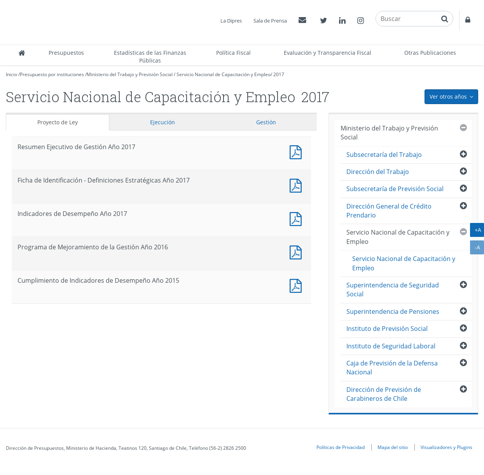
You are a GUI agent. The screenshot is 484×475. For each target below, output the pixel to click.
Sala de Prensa (270, 20)
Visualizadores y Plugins (446, 447)
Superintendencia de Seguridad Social (392, 289)
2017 (278, 74)
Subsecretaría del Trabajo (384, 154)
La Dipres (231, 20)
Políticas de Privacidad (340, 447)
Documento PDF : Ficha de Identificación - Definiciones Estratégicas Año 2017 (297, 184)
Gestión (266, 122)
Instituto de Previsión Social (387, 328)
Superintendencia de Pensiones (392, 311)
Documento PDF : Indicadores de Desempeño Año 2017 (297, 218)
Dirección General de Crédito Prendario (389, 210)
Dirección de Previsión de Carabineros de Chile (383, 394)
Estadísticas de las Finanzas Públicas (150, 56)
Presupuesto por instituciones (52, 74)
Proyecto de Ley (57, 122)
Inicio (11, 74)
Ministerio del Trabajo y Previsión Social (130, 74)
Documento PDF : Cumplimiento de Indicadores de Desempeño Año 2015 (297, 285)
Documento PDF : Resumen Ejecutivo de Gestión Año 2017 (297, 151)
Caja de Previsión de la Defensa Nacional (392, 367)
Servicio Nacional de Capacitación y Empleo (223, 74)
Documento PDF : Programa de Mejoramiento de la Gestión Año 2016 (297, 251)
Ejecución (162, 122)
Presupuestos (66, 52)
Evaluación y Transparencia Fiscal (327, 52)
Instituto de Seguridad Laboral (390, 346)
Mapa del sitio (392, 447)
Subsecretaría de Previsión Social (395, 188)
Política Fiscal (233, 52)
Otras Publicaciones (430, 52)
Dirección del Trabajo (377, 171)
